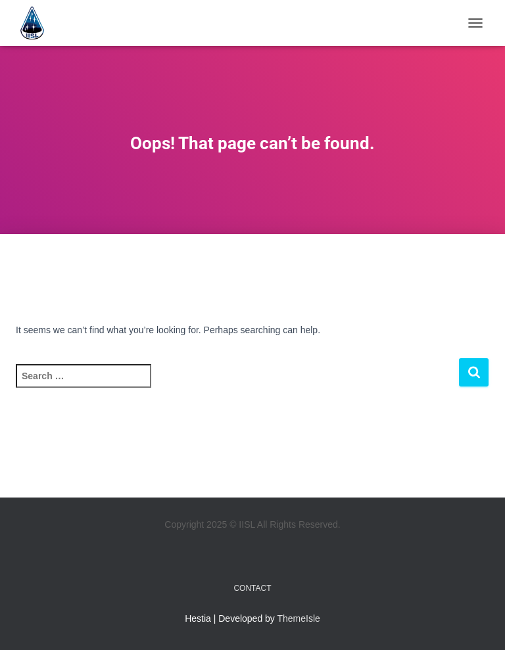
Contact (252, 588)
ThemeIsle (298, 618)
